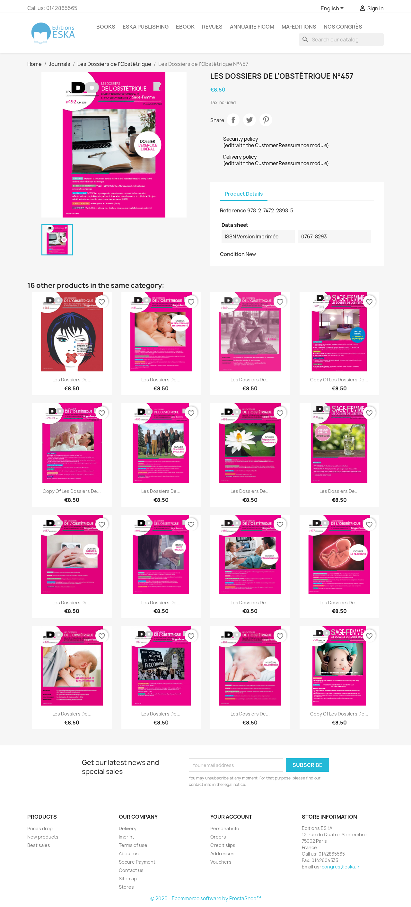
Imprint (126, 837)
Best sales (38, 845)
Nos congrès (343, 26)
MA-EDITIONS (299, 26)
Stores (126, 887)
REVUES (212, 26)
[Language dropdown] (333, 9)
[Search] (341, 39)
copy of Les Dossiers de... (339, 380)
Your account (231, 816)
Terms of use (133, 845)
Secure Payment (137, 862)
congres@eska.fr (341, 867)
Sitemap (128, 879)
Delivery (127, 828)
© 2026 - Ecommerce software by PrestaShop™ (205, 898)
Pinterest (265, 119)
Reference (233, 210)
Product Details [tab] (244, 194)
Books (105, 26)
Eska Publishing (146, 26)
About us (129, 853)
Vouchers (221, 862)
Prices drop (40, 828)
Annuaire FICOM (252, 26)
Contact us (131, 870)
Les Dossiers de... (72, 380)
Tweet (249, 119)
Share (233, 119)
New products (42, 837)
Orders (218, 837)
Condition (232, 254)
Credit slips (222, 845)
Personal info (224, 828)
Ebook (185, 26)
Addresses (222, 853)
